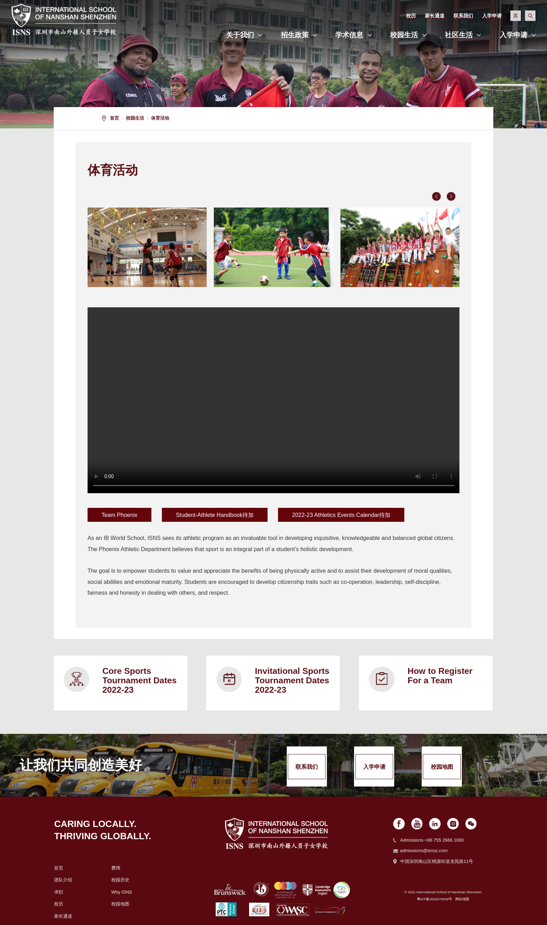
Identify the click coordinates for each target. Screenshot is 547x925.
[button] (436, 196)
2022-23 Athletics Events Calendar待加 (341, 515)
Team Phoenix (119, 515)
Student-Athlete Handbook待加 (215, 515)
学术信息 (349, 35)
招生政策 (295, 35)
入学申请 (513, 35)
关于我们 (240, 35)
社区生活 (459, 35)
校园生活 (404, 35)
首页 (114, 118)
